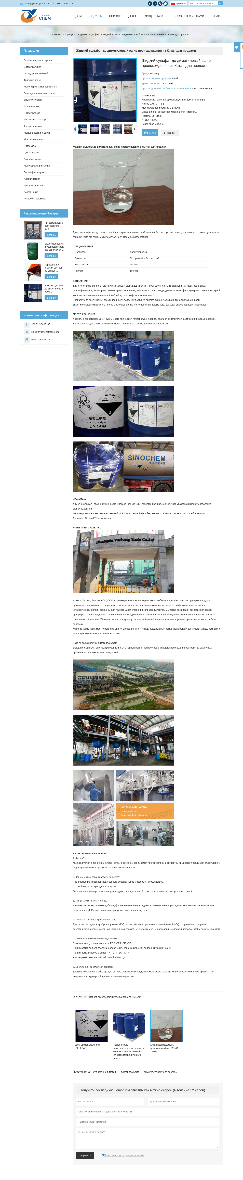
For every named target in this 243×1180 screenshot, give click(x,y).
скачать (169, 132)
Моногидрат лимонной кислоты (41, 86)
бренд (146, 73)
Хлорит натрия (32, 178)
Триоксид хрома (32, 80)
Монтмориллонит (33, 139)
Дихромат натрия (33, 185)
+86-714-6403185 (65, 3)
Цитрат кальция (32, 67)
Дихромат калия (33, 159)
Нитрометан (30, 146)
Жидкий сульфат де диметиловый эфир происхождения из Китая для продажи (54, 288)
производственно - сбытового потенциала (167, 88)
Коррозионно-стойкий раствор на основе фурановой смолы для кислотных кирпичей (53, 267)
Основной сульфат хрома (38, 60)
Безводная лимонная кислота (40, 93)
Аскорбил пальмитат (35, 198)
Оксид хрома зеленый (36, 73)
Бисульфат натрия (34, 172)
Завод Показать (155, 16)
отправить (85, 1155)
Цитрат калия (31, 152)
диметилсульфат (130, 1072)
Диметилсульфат (89, 34)
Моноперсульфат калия (37, 165)
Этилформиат (31, 106)
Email (150, 132)
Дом (78, 16)
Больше (51, 235)
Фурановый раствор (35, 119)
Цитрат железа (32, 113)
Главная (56, 34)
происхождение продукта (157, 78)
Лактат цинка (31, 192)
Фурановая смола (33, 126)
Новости (116, 16)
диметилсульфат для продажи (160, 1072)
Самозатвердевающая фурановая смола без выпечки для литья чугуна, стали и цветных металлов (54, 246)
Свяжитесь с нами (190, 16)
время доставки (151, 83)
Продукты (95, 16)
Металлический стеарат (37, 132)
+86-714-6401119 (40, 339)
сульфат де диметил (104, 1072)
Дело (132, 16)
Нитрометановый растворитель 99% (54, 225)
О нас (215, 16)
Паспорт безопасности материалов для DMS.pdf (112, 997)
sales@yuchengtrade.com (37, 3)
